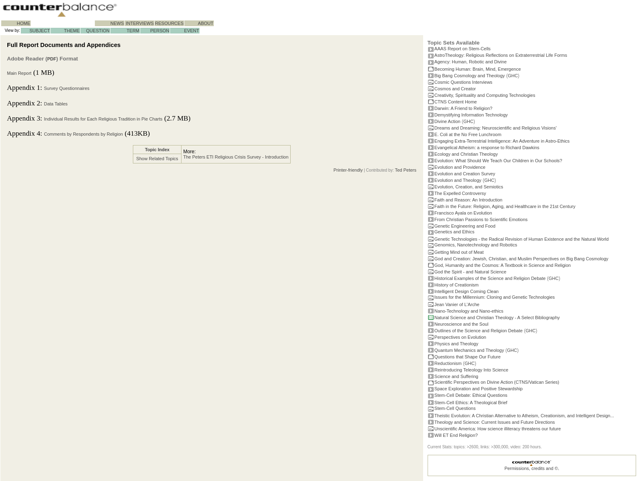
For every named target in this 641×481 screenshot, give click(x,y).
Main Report (19, 73)
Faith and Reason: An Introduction (468, 199)
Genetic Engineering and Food (465, 226)
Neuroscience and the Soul (462, 324)
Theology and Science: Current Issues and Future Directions (495, 422)
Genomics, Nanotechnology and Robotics (476, 244)
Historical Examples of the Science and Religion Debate (490, 278)
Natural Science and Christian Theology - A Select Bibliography (497, 317)
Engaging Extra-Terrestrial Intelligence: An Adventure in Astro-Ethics (502, 141)
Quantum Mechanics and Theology (469, 350)
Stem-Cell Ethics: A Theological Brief (471, 402)
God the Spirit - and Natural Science (471, 271)
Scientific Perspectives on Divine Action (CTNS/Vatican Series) (497, 382)
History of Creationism (457, 284)
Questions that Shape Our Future (468, 356)
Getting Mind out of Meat (459, 252)
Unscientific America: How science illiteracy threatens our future (498, 428)
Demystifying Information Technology (471, 114)
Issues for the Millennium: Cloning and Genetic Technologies (495, 297)
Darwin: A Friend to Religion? (464, 108)
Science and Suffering (456, 376)
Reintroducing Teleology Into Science (472, 369)
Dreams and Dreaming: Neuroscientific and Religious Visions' (496, 127)
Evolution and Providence (460, 167)
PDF (51, 58)
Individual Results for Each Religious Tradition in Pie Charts (103, 118)
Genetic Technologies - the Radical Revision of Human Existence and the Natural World (522, 239)
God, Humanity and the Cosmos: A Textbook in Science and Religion (503, 265)
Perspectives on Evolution (460, 337)
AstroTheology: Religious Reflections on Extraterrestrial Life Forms (501, 55)
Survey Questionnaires (66, 88)
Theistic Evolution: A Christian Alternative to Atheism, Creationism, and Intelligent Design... (524, 415)
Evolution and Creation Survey (465, 173)
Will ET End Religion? (456, 435)
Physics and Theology (456, 343)
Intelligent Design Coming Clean (467, 291)
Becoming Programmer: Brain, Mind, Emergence (478, 69)
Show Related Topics (157, 158)
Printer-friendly (348, 170)
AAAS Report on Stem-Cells (463, 48)
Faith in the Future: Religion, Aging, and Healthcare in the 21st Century (505, 206)
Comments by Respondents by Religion (83, 134)
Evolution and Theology (458, 180)
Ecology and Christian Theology (466, 154)
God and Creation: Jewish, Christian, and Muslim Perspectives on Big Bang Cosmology (522, 258)
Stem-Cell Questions (455, 408)
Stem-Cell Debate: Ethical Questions (471, 395)
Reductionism (448, 363)
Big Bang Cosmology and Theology (470, 75)
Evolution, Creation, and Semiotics (469, 186)
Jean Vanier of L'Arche (457, 304)
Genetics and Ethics (455, 231)
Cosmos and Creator (455, 88)
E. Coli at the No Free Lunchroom (468, 134)
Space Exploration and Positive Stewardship (479, 388)
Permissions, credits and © (531, 468)
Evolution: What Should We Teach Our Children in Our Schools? (499, 160)
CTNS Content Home (456, 101)
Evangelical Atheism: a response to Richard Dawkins (487, 147)
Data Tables (55, 103)
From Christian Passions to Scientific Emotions (481, 219)
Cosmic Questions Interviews (464, 82)
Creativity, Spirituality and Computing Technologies (485, 95)
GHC (513, 75)
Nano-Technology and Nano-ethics (469, 311)
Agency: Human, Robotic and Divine (471, 61)
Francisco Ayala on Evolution (463, 212)
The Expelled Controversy (460, 193)
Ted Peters (406, 170)
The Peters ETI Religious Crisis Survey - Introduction (235, 156)
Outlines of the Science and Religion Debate (479, 330)
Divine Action (448, 121)
